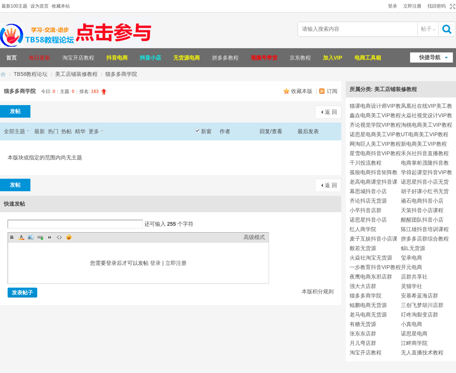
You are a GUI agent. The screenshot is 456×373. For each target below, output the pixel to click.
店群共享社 (414, 277)
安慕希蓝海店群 (419, 296)
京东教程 (300, 58)
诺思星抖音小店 (368, 220)
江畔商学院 (414, 343)
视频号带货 (264, 58)
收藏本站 (61, 6)
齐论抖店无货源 (368, 201)
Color (21, 237)
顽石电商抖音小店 (422, 201)
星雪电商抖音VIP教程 (375, 153)
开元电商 (411, 267)
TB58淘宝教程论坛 (3, 74)
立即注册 (412, 6)
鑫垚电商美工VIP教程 (375, 115)
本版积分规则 (318, 291)
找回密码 (437, 6)
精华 (80, 131)
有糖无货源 (363, 324)
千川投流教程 (366, 163)
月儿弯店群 (363, 343)
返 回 (331, 112)
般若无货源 (363, 248)
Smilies (69, 237)
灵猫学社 (411, 286)
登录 (392, 6)
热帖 (66, 131)
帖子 (426, 29)
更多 (94, 131)
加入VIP (332, 58)
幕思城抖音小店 (368, 191)
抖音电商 (117, 58)
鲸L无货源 (413, 248)
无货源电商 (186, 58)
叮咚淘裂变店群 (419, 315)
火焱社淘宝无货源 (371, 258)
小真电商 (411, 324)
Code (59, 237)
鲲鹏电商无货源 (368, 305)
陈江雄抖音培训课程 (425, 229)
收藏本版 (302, 91)
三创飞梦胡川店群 (422, 305)
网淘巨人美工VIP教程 (375, 144)
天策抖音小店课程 (422, 210)
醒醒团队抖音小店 (422, 220)
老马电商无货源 (368, 315)
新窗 (206, 131)
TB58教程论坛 (31, 74)
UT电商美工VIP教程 (424, 134)
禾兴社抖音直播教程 (425, 153)
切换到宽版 (451, 6)
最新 (39, 131)
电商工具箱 (368, 58)
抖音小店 (150, 58)
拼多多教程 (225, 58)
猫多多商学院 (121, 74)
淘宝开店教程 (78, 58)
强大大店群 (363, 286)
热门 (53, 131)
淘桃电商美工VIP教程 (426, 125)
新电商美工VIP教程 (424, 144)
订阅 (332, 91)
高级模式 (254, 237)
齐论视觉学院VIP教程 (375, 125)
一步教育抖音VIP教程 (375, 267)
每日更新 (39, 58)
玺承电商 (411, 258)
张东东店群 (363, 334)
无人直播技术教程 (422, 352)
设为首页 (39, 6)
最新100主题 (14, 6)
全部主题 (14, 131)
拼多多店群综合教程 (425, 239)
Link (40, 237)
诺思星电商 (414, 334)
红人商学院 (363, 229)
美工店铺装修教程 (76, 74)
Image (31, 237)
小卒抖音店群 (366, 210)
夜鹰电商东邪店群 (371, 277)
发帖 (15, 111)
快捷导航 (429, 57)
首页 (11, 58)
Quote (50, 237)
